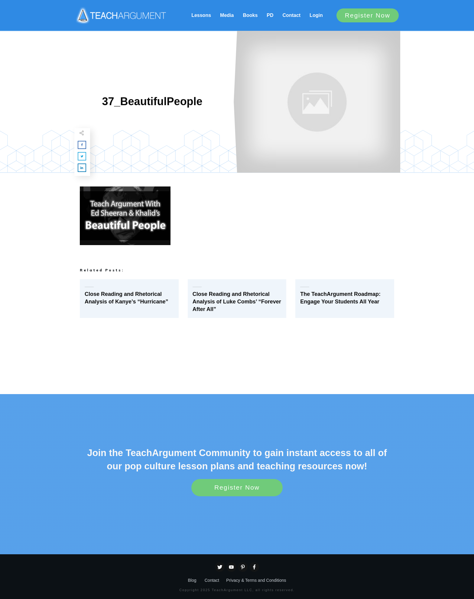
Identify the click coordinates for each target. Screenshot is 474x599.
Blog (192, 580)
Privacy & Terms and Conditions (256, 580)
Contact (212, 580)
